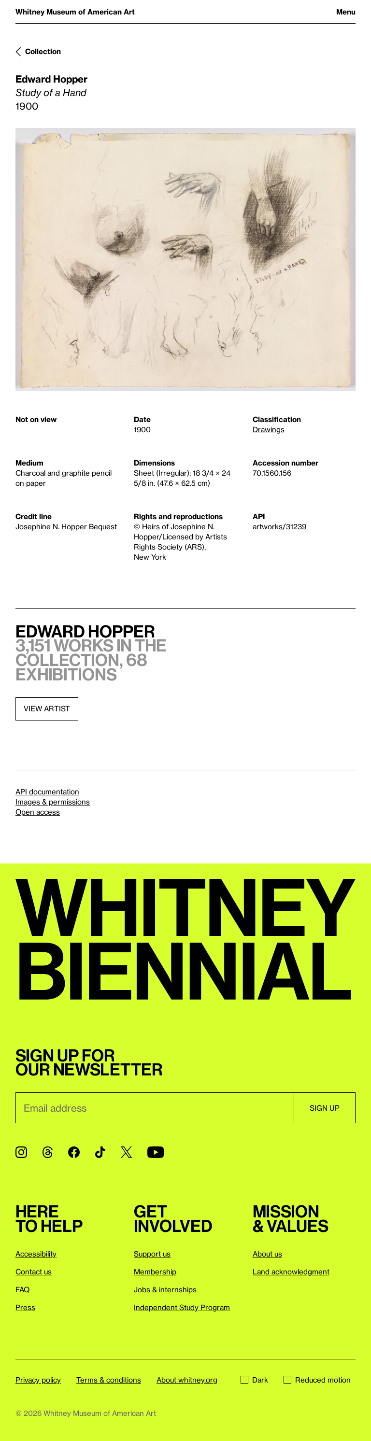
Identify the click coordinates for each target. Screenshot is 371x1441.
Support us (152, 1253)
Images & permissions (52, 801)
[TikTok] (100, 1152)
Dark (254, 1379)
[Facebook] (73, 1152)
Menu (346, 11)
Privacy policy (38, 1379)
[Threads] (47, 1152)
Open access (37, 811)
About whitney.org (187, 1379)
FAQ (22, 1289)
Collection (43, 51)
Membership (155, 1271)
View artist (47, 708)
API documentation (47, 791)
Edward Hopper (51, 79)
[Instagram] (21, 1152)
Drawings (269, 429)
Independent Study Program (182, 1307)
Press (25, 1307)
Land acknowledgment (291, 1271)
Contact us (33, 1271)
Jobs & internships (165, 1289)
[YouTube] (155, 1152)
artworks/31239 (279, 526)
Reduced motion (317, 1379)
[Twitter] (126, 1152)
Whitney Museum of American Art (75, 11)
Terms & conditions (108, 1379)
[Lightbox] (185, 259)
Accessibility (36, 1253)
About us (267, 1253)
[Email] (154, 1107)
